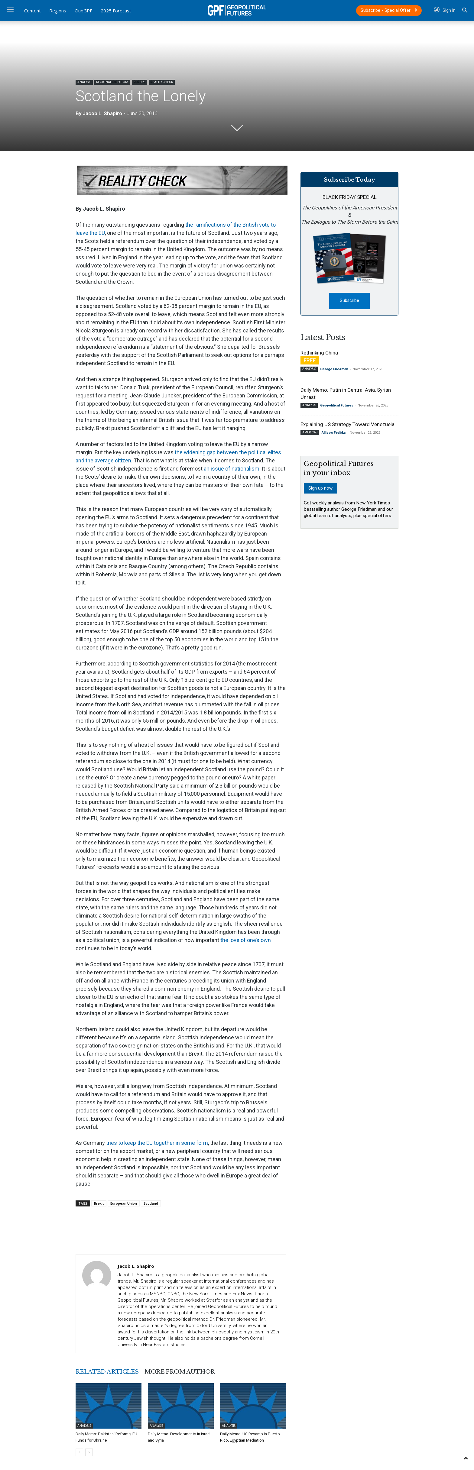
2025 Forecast (116, 11)
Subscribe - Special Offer (389, 10)
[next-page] (89, 1451)
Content (32, 11)
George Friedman (334, 369)
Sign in (445, 10)
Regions (57, 11)
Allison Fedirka (334, 433)
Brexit (99, 1203)
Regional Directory (112, 82)
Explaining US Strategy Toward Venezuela (347, 425)
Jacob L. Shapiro (102, 113)
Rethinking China (319, 353)
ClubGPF (83, 11)
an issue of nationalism (231, 468)
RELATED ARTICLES (108, 1371)
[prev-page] (79, 1451)
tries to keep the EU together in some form (157, 1143)
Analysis (84, 82)
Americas (309, 432)
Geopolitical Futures (336, 406)
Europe (139, 82)
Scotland (151, 1203)
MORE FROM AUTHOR (182, 1371)
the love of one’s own (245, 940)
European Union (123, 1203)
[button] (465, 11)
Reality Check (162, 82)
